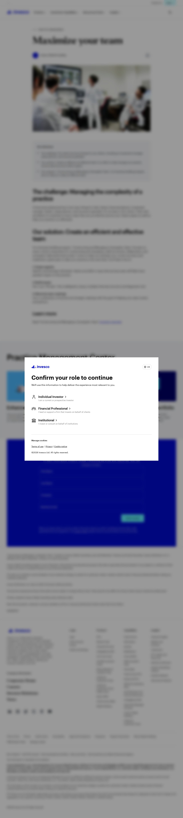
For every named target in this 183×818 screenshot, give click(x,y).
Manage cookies (39, 440)
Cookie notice (60, 446)
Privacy (49, 446)
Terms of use (37, 446)
